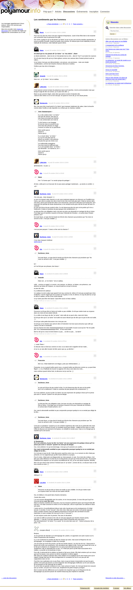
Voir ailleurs (127, 588)
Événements (82, 11)
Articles (58, 11)
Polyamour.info (21, 7)
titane (42, 50)
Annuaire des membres (101, 588)
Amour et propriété (111, 70)
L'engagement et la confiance (115, 45)
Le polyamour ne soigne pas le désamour (118, 83)
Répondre (114, 22)
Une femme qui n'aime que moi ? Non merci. (117, 50)
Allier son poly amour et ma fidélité (116, 41)
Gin (41, 173)
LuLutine (43, 482)
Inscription (93, 11)
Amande (42, 76)
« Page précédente (53, 24)
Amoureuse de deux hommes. (115, 66)
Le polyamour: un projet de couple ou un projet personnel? (118, 61)
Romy (42, 32)
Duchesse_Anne (45, 194)
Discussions (69, 11)
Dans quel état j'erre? (112, 74)
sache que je (38, 242)
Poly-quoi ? (48, 11)
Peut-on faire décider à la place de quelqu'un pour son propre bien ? (116, 78)
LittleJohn (43, 87)
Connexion (105, 11)
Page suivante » (78, 24)
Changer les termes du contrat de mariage (116, 55)
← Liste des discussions (8, 578)
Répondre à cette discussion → (115, 578)
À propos (116, 588)
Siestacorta (43, 103)
